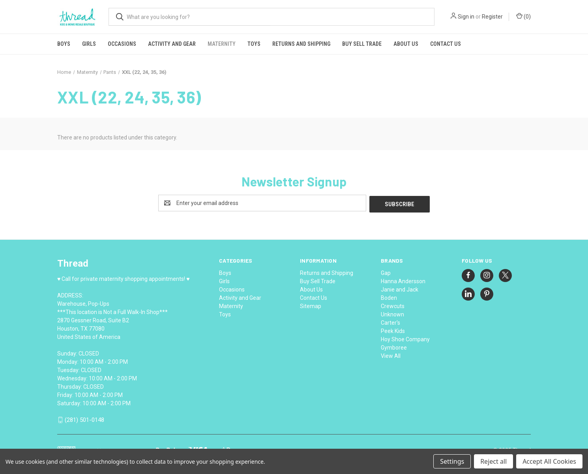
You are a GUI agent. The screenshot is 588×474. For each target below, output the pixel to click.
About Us (405, 44)
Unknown (392, 313)
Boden (389, 296)
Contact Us (445, 44)
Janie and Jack (399, 288)
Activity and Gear (172, 44)
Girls (89, 44)
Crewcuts (392, 305)
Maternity (222, 44)
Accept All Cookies (549, 461)
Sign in (466, 16)
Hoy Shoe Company (405, 338)
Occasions (122, 44)
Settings (452, 461)
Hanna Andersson (403, 280)
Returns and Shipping (301, 44)
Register (492, 16)
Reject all (493, 461)
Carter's (390, 321)
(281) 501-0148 (84, 419)
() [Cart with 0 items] (523, 16)
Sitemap (310, 305)
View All (391, 355)
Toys (253, 44)
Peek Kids (393, 330)
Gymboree (394, 346)
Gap (386, 272)
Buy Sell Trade (362, 44)
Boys (63, 44)
